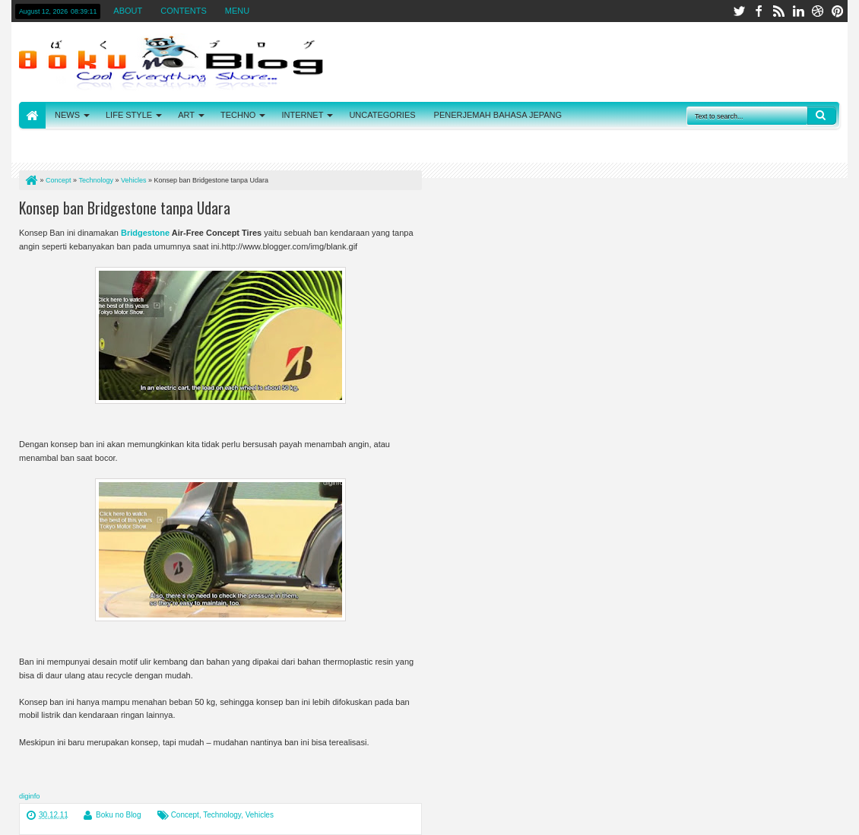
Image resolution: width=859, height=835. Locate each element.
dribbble (818, 11)
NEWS (67, 114)
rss (778, 11)
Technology (222, 815)
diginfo (29, 796)
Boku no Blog (118, 815)
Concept (185, 815)
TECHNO (237, 114)
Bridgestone (145, 232)
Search (821, 115)
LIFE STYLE (129, 114)
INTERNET (302, 114)
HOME (32, 115)
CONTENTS (183, 10)
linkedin (798, 11)
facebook (759, 11)
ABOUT (127, 10)
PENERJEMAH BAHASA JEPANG (498, 114)
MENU (237, 10)
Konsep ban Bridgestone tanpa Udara (124, 207)
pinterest (838, 11)
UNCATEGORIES (382, 114)
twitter (739, 11)
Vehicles (260, 815)
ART (186, 114)
